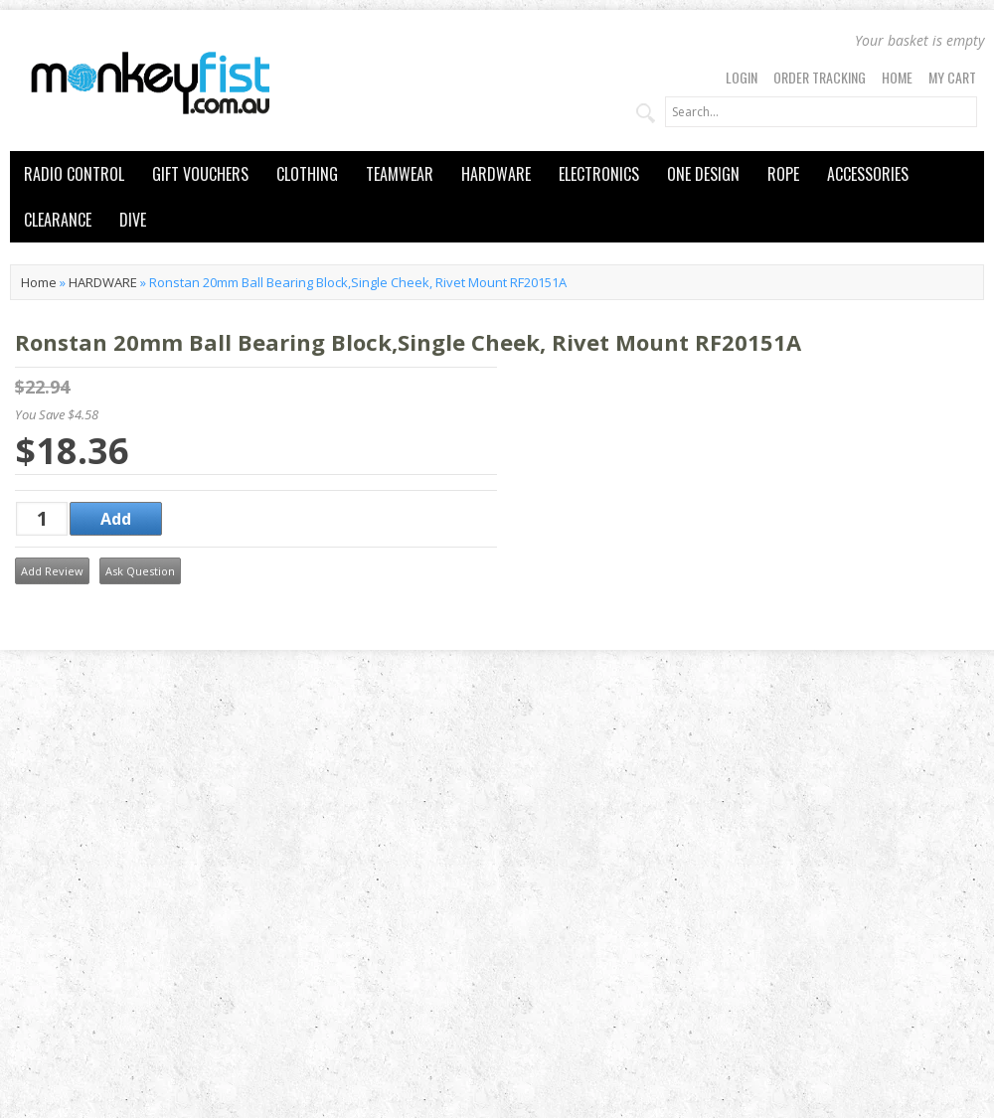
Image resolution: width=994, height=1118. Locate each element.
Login (741, 77)
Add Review (52, 570)
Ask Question (140, 570)
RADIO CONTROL (74, 174)
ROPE (783, 174)
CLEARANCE (57, 220)
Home (897, 77)
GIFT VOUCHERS (200, 174)
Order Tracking (819, 77)
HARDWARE (496, 174)
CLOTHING (307, 174)
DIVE (132, 220)
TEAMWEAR (399, 174)
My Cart (952, 77)
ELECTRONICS (599, 174)
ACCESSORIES (868, 174)
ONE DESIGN (703, 174)
